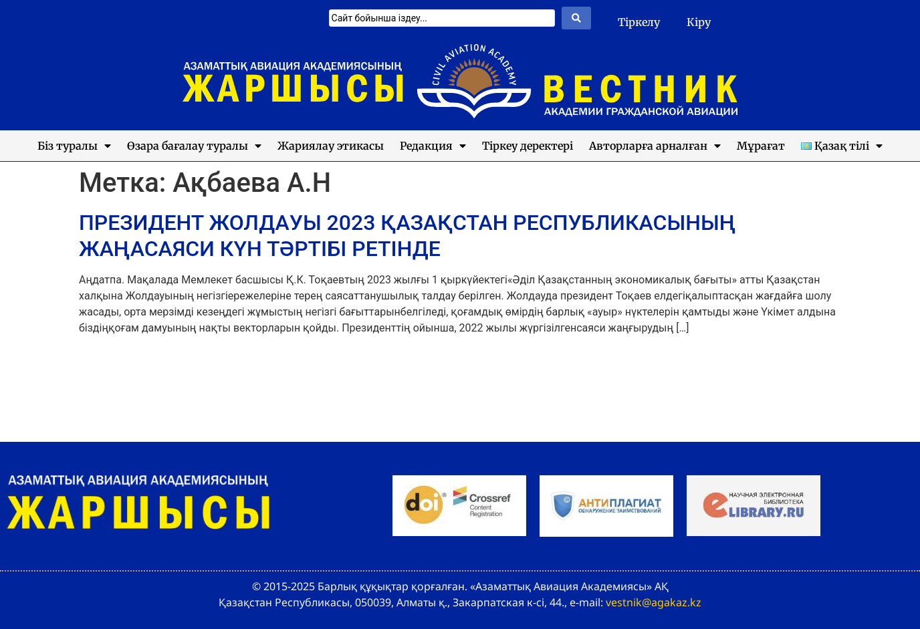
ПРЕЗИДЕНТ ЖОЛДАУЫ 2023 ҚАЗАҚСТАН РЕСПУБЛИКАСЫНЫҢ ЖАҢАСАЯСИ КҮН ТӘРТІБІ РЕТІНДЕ (407, 235)
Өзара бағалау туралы (194, 146)
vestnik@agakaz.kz (653, 602)
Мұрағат (761, 145)
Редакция (433, 146)
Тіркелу (639, 22)
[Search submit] (576, 18)
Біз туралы (74, 146)
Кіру (699, 22)
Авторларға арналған (655, 146)
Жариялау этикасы (330, 145)
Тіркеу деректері (527, 145)
